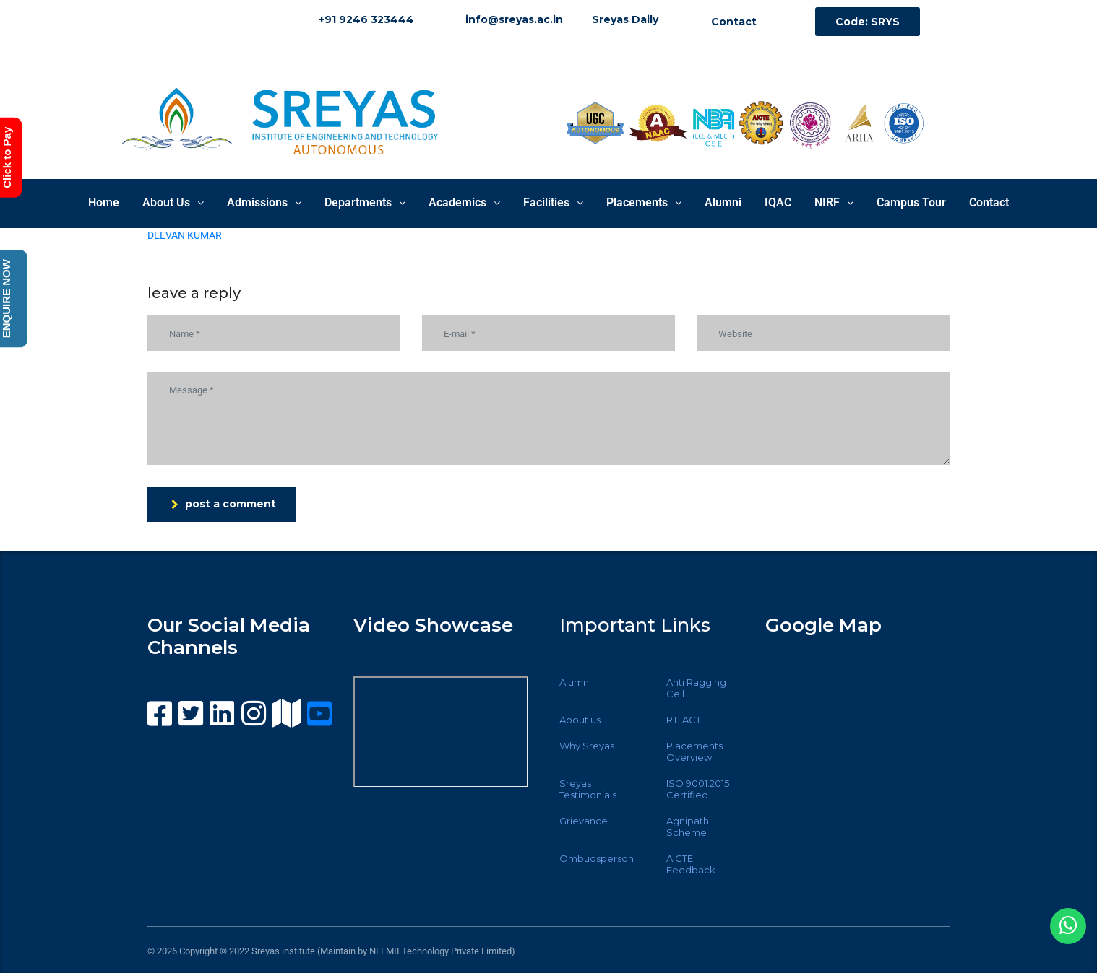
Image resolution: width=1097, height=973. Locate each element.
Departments (364, 202)
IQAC (778, 202)
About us (580, 719)
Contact (989, 202)
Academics (464, 202)
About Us (173, 202)
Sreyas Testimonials (587, 788)
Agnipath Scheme (687, 826)
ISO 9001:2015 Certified (697, 788)
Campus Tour (911, 202)
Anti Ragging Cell (696, 687)
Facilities (553, 202)
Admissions (264, 202)
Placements (643, 202)
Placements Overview (694, 751)
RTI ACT (683, 719)
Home (103, 202)
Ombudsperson (596, 858)
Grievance (583, 820)
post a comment (223, 503)
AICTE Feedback (690, 864)
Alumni (723, 202)
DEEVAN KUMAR (184, 235)
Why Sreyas (586, 745)
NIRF (833, 202)
